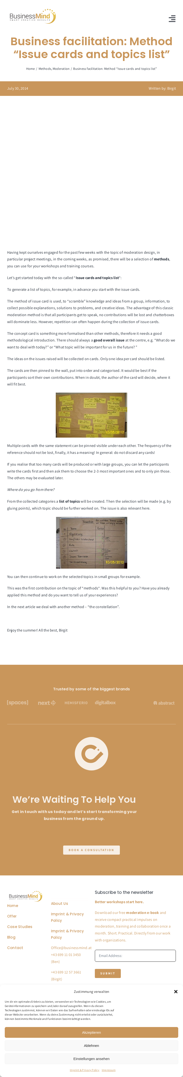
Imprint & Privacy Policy (84, 1070)
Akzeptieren (91, 1032)
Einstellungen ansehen (91, 1059)
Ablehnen (91, 1046)
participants (17, 377)
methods (111, 333)
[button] (175, 991)
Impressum (109, 1070)
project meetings (37, 259)
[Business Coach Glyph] (25, 891)
